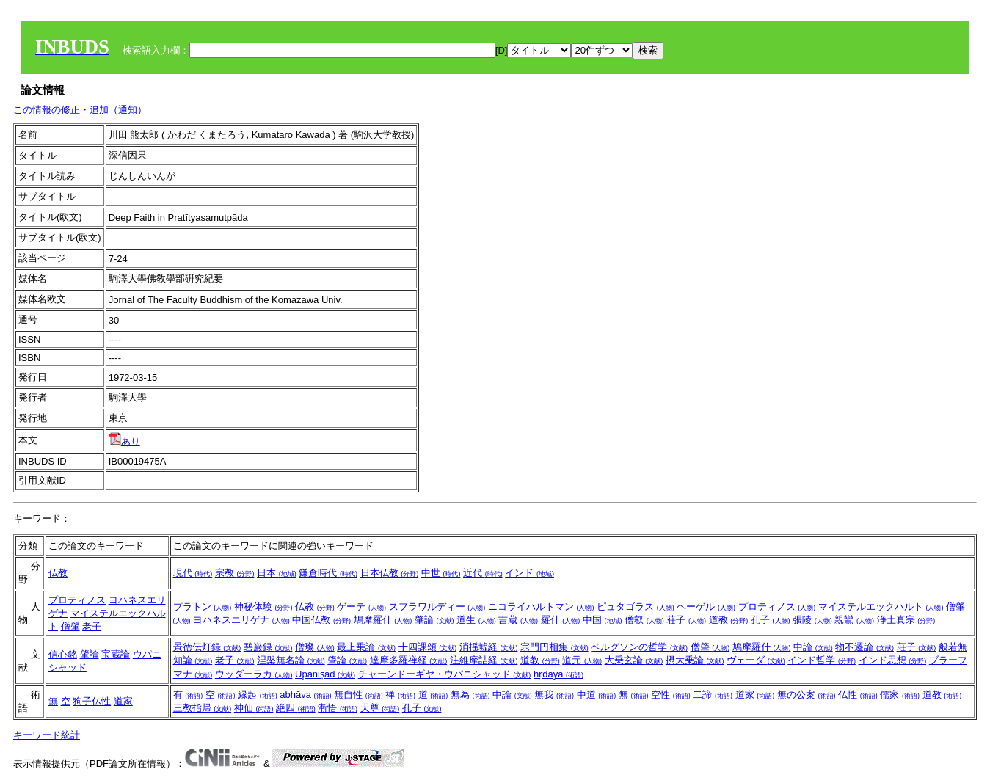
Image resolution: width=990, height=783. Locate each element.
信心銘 (62, 654)
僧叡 (644, 619)
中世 (441, 572)
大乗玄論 (634, 660)
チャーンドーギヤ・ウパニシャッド (444, 674)
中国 (602, 619)
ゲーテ (361, 606)
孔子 (770, 619)
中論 (813, 646)
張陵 (812, 619)
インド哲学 (821, 660)
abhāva (305, 694)
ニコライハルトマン (541, 606)
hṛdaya (558, 674)
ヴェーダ (756, 660)
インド (529, 572)
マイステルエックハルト (881, 606)
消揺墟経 (488, 646)
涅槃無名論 (291, 660)
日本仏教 (389, 572)
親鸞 (854, 619)
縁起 (257, 694)
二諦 (712, 694)
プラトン (202, 606)
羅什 (560, 619)
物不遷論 (864, 646)
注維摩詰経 (484, 660)
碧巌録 (268, 646)
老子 (91, 626)
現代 (193, 572)
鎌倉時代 (328, 572)
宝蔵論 (115, 654)
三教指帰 (202, 707)
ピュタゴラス (635, 606)
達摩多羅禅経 (409, 660)
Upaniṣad (325, 674)
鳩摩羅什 (383, 619)
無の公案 (806, 694)
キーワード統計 (46, 734)
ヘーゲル (706, 606)
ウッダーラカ (254, 674)
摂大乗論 (695, 660)
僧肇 (70, 626)
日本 (276, 572)
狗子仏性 (92, 701)
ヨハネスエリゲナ (241, 619)
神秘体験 (263, 606)
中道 (596, 694)
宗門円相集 (554, 646)
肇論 (434, 619)
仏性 (858, 694)
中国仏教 (321, 619)
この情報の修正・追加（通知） (80, 109)
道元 (582, 660)
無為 (470, 694)
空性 (671, 694)
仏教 (58, 572)
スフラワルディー (437, 606)
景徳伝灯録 (207, 646)
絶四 (296, 707)
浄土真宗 (906, 619)
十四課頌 (427, 646)
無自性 (358, 694)
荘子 (686, 619)
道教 (729, 619)
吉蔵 (518, 619)
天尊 (380, 707)
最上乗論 (366, 646)
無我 (554, 694)
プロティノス (77, 599)
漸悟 (337, 707)
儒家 (900, 694)
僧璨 (315, 646)
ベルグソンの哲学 (639, 646)
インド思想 (893, 660)
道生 (476, 619)
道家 (123, 701)
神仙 (254, 707)
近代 (483, 572)
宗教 (235, 572)
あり (124, 441)
